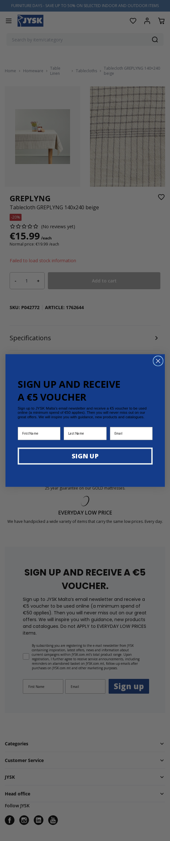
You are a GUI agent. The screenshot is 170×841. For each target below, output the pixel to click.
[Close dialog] (158, 361)
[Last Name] (85, 433)
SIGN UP (84, 455)
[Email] (131, 433)
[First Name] (39, 433)
